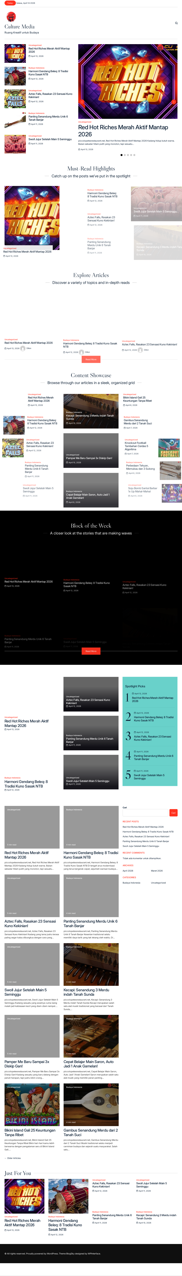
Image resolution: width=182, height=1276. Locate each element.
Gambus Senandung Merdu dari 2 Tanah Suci (91, 1132)
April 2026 (128, 870)
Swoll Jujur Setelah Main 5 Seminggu (26, 992)
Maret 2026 (157, 870)
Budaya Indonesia (36, 68)
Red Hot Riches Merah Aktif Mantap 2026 (27, 723)
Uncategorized (35, 45)
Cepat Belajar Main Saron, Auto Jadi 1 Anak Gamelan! (89, 1063)
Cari (125, 807)
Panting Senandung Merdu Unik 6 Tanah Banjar (91, 923)
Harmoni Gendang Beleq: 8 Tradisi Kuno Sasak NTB (26, 783)
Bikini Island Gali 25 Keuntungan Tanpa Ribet (30, 1132)
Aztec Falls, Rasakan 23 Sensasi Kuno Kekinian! (30, 923)
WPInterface (94, 1253)
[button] (122, 155)
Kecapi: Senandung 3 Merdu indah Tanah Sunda (86, 992)
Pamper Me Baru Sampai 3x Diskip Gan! (27, 1063)
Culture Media (20, 26)
